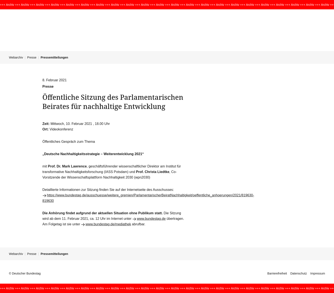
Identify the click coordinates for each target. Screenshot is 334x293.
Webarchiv (16, 57)
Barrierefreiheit (277, 273)
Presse (32, 57)
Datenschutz (298, 273)
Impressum (317, 273)
